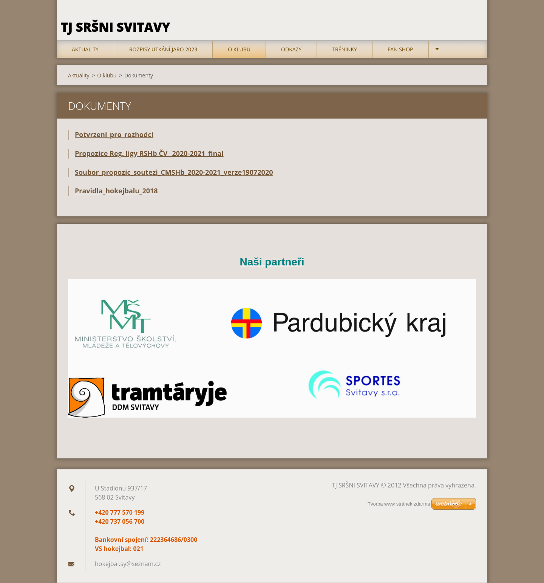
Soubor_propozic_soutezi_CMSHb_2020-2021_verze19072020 (174, 172)
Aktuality (85, 49)
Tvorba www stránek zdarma (399, 504)
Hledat (467, 22)
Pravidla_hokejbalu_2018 (116, 191)
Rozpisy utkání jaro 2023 (163, 49)
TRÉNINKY (344, 49)
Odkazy (291, 49)
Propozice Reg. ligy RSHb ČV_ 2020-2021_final (149, 153)
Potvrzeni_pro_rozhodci (114, 134)
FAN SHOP (400, 49)
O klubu (239, 49)
